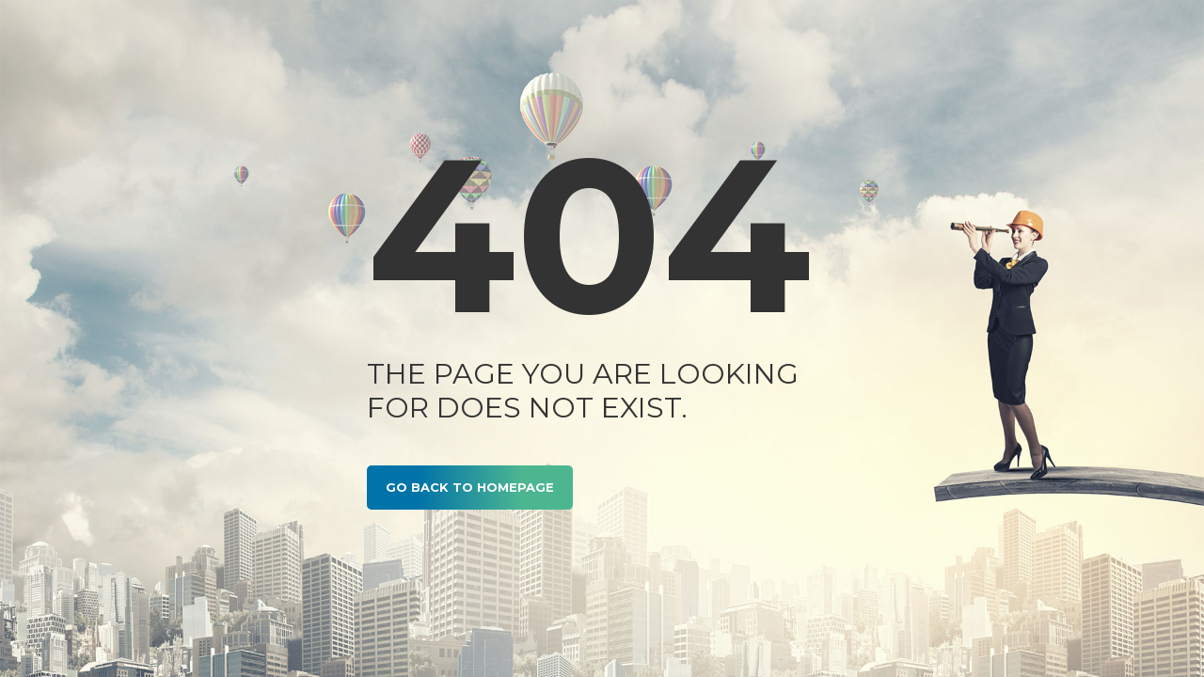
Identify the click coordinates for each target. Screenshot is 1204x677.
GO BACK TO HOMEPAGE (470, 487)
